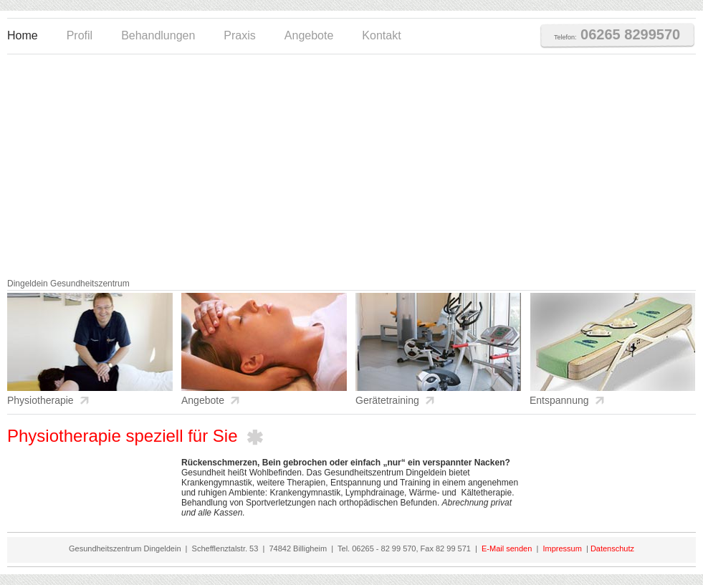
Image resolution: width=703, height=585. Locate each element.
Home (22, 35)
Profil (79, 35)
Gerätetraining (387, 400)
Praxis (239, 35)
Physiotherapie (40, 400)
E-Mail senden (507, 548)
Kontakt (381, 35)
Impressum (560, 548)
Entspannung (559, 400)
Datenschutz (612, 548)
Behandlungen (158, 35)
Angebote (309, 35)
